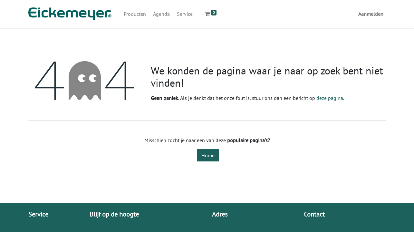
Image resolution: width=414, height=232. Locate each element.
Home (208, 155)
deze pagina (329, 98)
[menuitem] (135, 13)
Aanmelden (370, 14)
